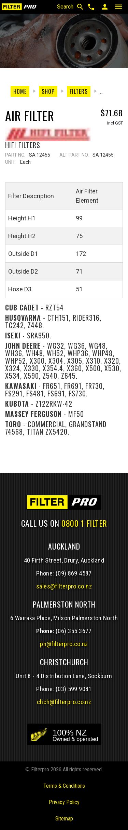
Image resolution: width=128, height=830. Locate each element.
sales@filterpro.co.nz (64, 586)
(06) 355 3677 (74, 631)
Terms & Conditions (64, 786)
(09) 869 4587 (74, 573)
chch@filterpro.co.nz (64, 701)
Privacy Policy (64, 802)
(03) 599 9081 (74, 689)
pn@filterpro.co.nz (64, 643)
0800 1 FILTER (84, 523)
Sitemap (64, 818)
